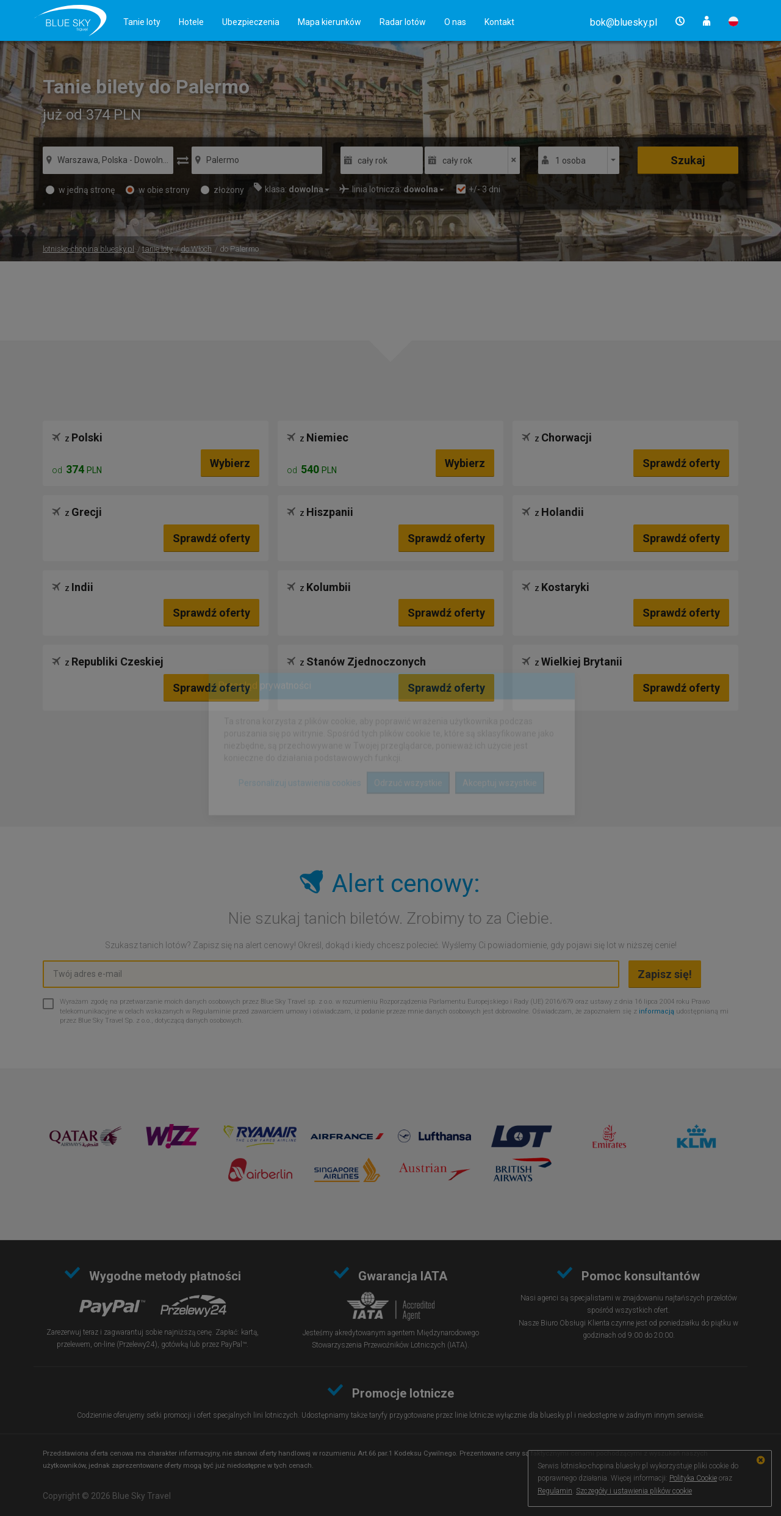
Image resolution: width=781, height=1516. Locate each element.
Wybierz (230, 463)
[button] (623, 22)
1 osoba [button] (570, 160)
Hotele (191, 22)
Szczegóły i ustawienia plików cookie (634, 1491)
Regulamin (555, 1491)
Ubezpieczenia (250, 22)
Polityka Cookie (693, 1478)
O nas (455, 22)
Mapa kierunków (329, 22)
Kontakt (499, 22)
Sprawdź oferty (681, 463)
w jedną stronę (80, 190)
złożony (222, 190)
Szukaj (688, 160)
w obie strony (158, 190)
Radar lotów (403, 22)
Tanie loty (141, 22)
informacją (656, 1011)
